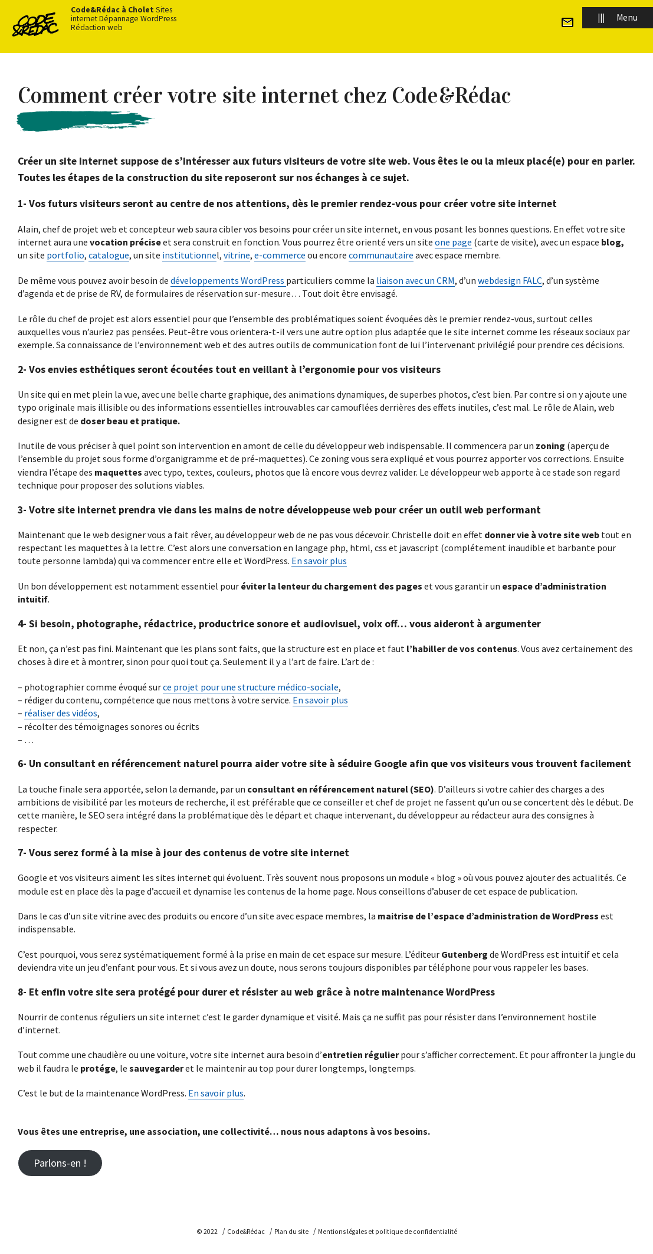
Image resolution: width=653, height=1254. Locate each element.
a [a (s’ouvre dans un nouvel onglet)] (328, 687)
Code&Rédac (246, 1231)
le (335, 687)
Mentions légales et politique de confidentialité (387, 1231)
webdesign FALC (510, 280)
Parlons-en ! (60, 1163)
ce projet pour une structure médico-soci (244, 687)
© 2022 (207, 1231)
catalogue (108, 255)
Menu (618, 17)
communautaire (381, 255)
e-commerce (280, 255)
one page (453, 242)
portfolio (65, 255)
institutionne (189, 255)
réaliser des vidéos (60, 713)
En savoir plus (319, 561)
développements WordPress (228, 280)
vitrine (237, 255)
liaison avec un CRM (415, 280)
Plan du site (291, 1231)
